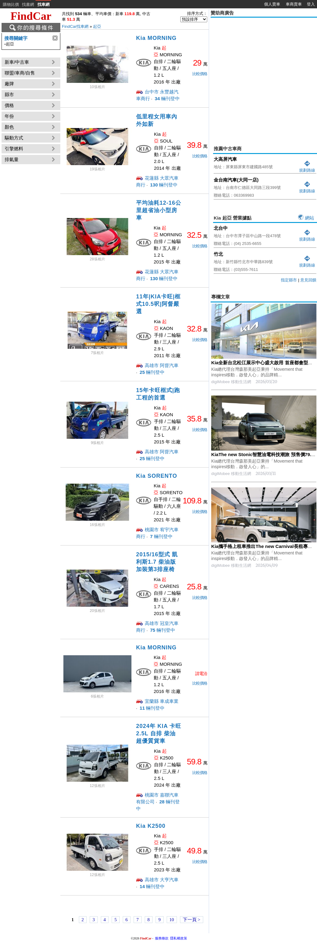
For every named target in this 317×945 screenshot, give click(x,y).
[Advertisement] (58, 77)
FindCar (31, 16)
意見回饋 (308, 280)
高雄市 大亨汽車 (161, 879)
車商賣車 (294, 4)
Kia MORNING (156, 38)
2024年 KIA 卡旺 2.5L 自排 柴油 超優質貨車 (158, 733)
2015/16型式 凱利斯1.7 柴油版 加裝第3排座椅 (157, 561)
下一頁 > (191, 919)
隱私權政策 (178, 938)
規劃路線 (307, 168)
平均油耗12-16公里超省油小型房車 (158, 210)
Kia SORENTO (156, 476)
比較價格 (199, 73)
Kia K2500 (150, 826)
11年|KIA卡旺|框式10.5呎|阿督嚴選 (158, 303)
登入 (311, 4)
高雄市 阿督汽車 (161, 365)
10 (171, 919)
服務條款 (162, 938)
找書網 (28, 4)
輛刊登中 (166, 98)
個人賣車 (272, 4)
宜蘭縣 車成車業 (161, 701)
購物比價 (11, 4)
